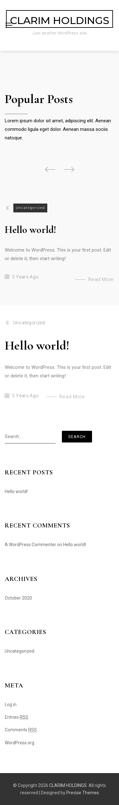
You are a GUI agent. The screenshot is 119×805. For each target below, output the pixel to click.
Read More (101, 279)
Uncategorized (30, 208)
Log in (11, 704)
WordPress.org (19, 742)
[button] (50, 169)
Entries (16, 717)
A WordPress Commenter (30, 544)
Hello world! (30, 229)
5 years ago (25, 276)
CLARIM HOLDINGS (59, 20)
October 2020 (18, 598)
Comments (21, 729)
